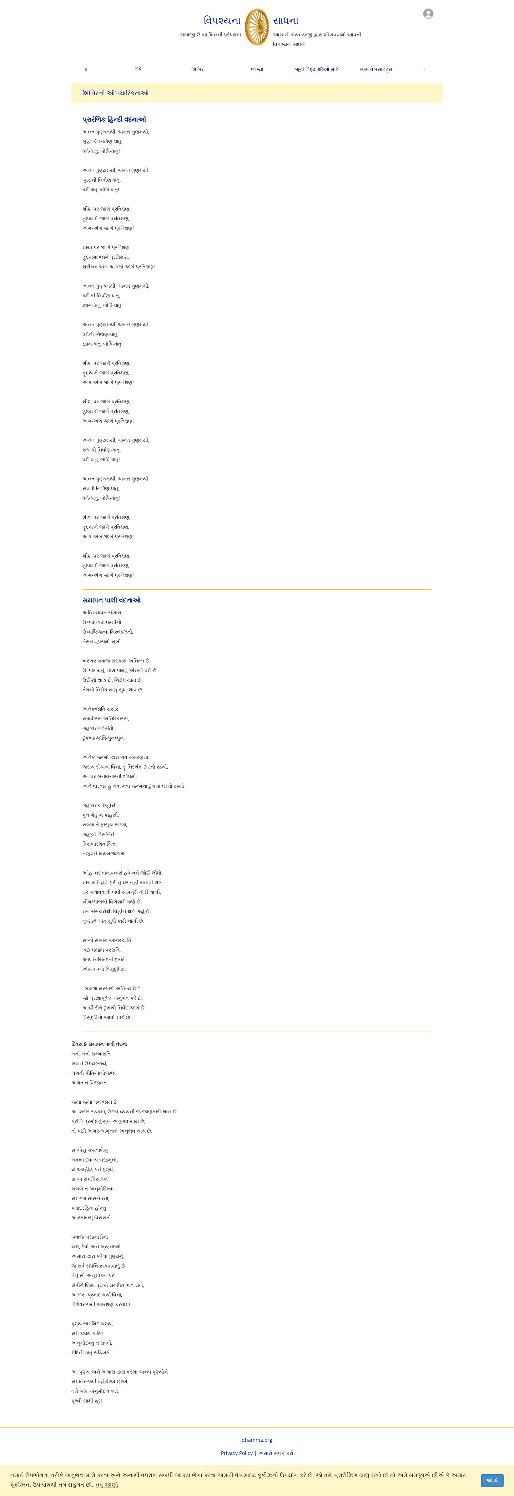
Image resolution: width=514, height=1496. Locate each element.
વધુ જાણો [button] (107, 1485)
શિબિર (197, 69)
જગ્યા (257, 69)
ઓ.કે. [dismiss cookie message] (492, 1481)
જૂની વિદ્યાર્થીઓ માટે (316, 69)
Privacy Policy (237, 1453)
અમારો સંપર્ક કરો (275, 1453)
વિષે (138, 69)
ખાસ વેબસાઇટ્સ (375, 69)
